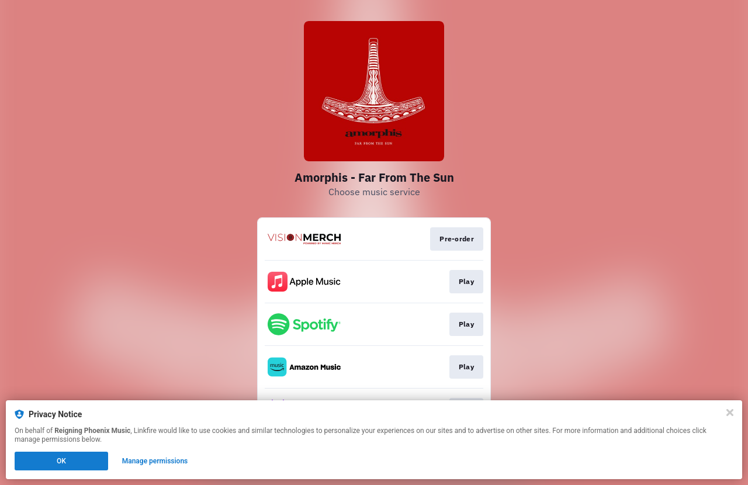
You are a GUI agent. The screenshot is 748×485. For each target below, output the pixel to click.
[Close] (730, 412)
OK (61, 461)
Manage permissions (155, 461)
